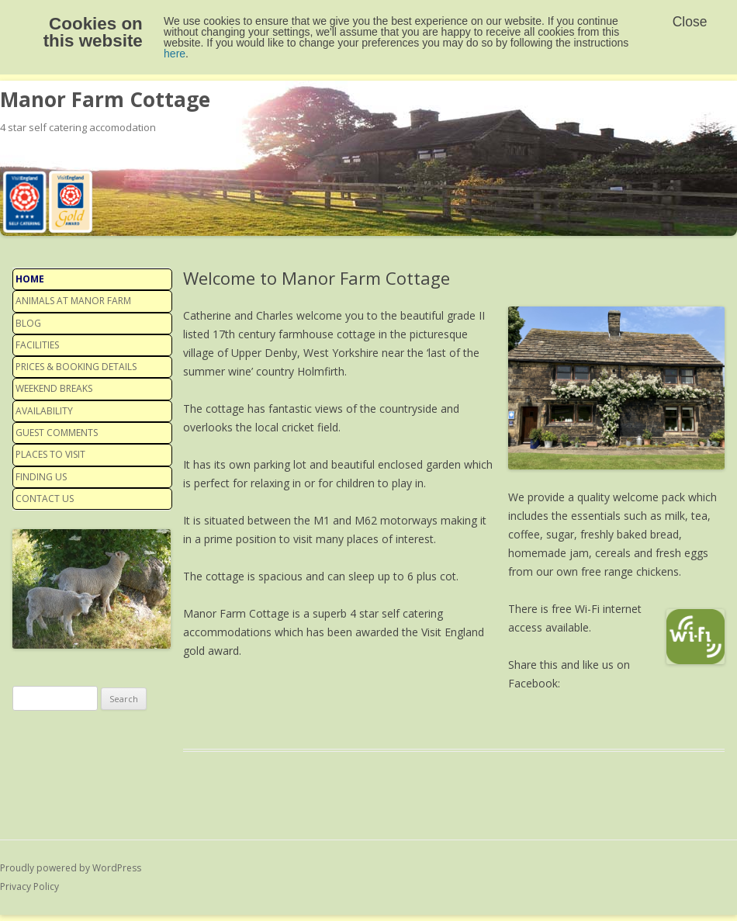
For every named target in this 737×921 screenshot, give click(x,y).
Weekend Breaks (54, 388)
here (174, 53)
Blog (28, 323)
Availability (44, 410)
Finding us (41, 476)
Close (690, 21)
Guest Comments (57, 432)
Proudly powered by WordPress (70, 867)
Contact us (45, 498)
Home (30, 279)
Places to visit (50, 454)
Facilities (37, 344)
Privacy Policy (29, 886)
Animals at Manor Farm (73, 300)
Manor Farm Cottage (105, 99)
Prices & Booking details (76, 366)
